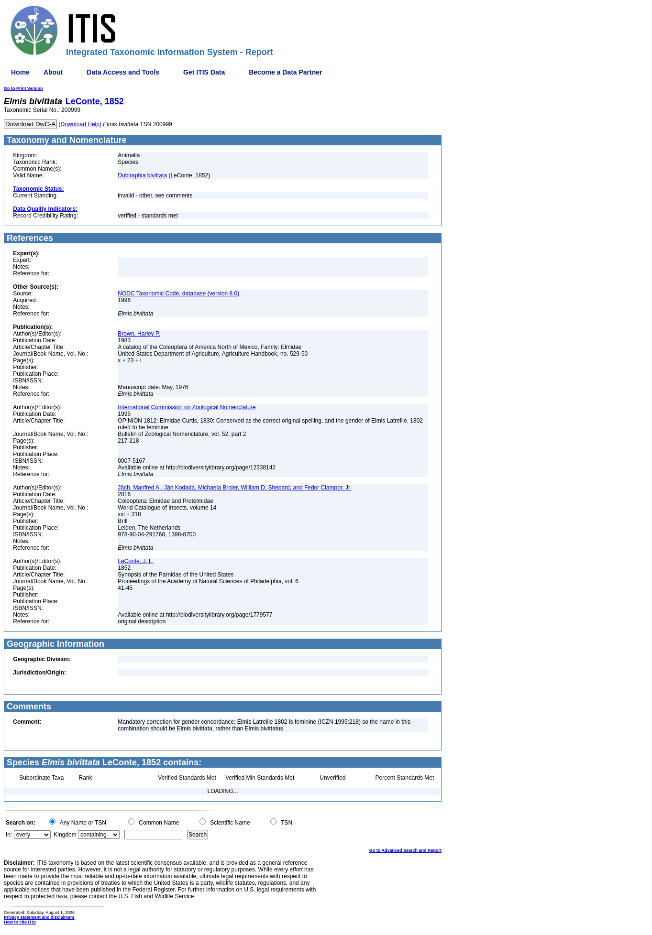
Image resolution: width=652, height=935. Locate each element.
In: (9, 834)
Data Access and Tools (123, 72)
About (53, 72)
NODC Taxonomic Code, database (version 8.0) (178, 293)
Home (20, 72)
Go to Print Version (23, 88)
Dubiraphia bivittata (142, 175)
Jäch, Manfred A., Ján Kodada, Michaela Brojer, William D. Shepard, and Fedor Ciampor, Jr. (234, 487)
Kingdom (65, 834)
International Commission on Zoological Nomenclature (186, 407)
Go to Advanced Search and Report (405, 850)
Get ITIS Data (204, 72)
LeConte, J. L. (136, 561)
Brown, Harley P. (139, 333)
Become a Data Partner (285, 72)
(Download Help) (80, 124)
